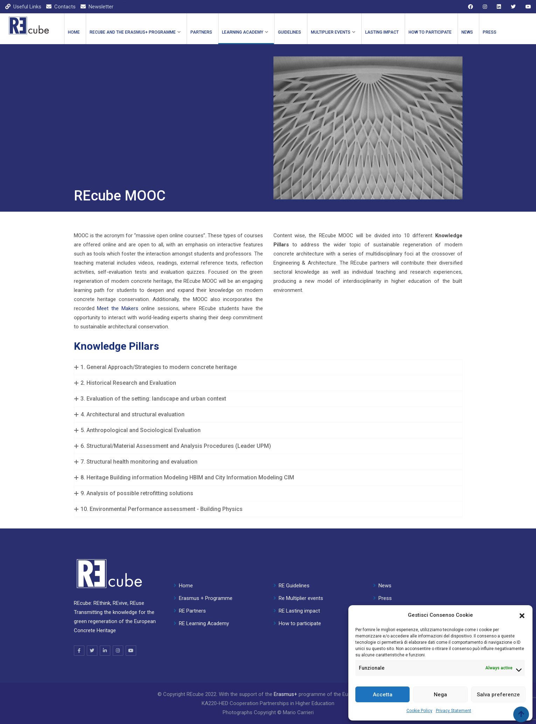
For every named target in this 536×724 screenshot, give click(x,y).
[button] (521, 615)
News (467, 32)
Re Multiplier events (301, 598)
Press (489, 32)
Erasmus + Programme (205, 598)
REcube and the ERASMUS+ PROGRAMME (133, 32)
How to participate (430, 32)
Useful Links (27, 7)
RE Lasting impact (299, 611)
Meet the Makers (117, 308)
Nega (440, 694)
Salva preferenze (498, 694)
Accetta (382, 694)
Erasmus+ (285, 694)
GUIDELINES (289, 32)
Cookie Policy (419, 710)
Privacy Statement (453, 710)
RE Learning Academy (204, 623)
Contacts (65, 7)
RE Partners (192, 611)
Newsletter (101, 7)
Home (74, 32)
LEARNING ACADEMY (242, 32)
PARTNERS (201, 32)
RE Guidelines (294, 585)
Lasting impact (382, 32)
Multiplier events (330, 32)
